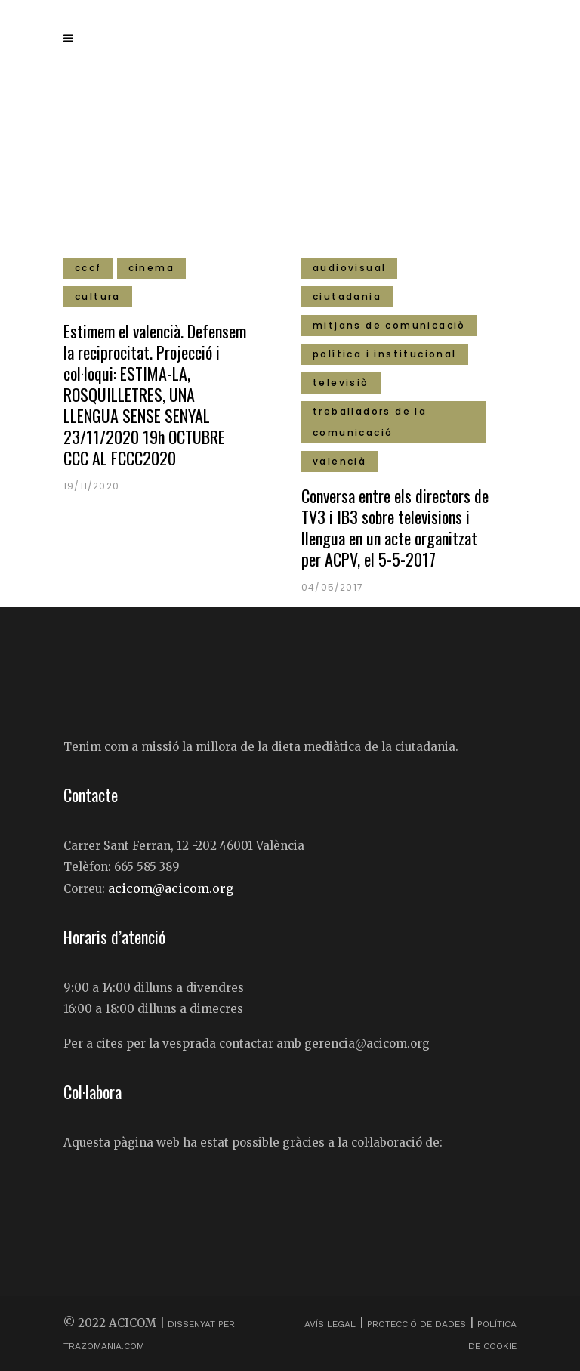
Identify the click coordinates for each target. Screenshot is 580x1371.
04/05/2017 (332, 587)
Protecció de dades (416, 1324)
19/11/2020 (91, 486)
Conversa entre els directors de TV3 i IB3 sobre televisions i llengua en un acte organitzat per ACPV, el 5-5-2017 (395, 527)
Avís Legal (331, 1324)
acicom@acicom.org (170, 888)
